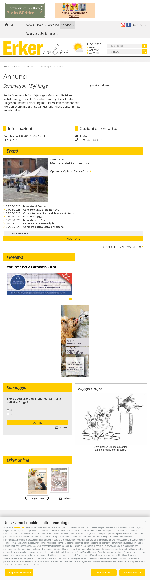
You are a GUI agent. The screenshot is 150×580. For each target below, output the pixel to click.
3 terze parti (19, 527)
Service (66, 25)
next (48, 498)
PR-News (15, 257)
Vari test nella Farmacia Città (31, 267)
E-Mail (84, 136)
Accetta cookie (132, 572)
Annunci (30, 66)
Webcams (94, 50)
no (11, 414)
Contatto (140, 24)
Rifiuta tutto (104, 572)
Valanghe (94, 53)
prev (26, 498)
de (12, 25)
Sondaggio (16, 387)
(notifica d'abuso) (100, 85)
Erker (39, 25)
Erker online (18, 460)
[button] (146, 521)
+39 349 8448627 (91, 140)
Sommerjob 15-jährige (50, 66)
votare (37, 422)
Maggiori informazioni (19, 572)
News (30, 25)
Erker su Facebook (128, 25)
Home (6, 25)
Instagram (123, 25)
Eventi (12, 151)
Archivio (53, 25)
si (11, 410)
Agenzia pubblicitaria (40, 33)
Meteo (92, 47)
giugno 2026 (38, 498)
